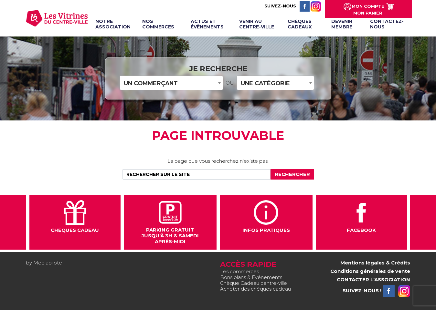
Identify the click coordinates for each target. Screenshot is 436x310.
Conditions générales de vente (370, 271)
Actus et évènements (207, 24)
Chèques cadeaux (300, 24)
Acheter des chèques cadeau (255, 289)
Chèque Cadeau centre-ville (253, 283)
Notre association (113, 24)
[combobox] (171, 83)
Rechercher (292, 174)
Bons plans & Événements (251, 277)
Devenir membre (341, 24)
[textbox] (171, 83)
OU (230, 83)
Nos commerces (158, 24)
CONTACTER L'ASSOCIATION (373, 279)
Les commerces (239, 271)
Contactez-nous (387, 24)
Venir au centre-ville (256, 24)
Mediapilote (47, 263)
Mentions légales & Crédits (375, 263)
